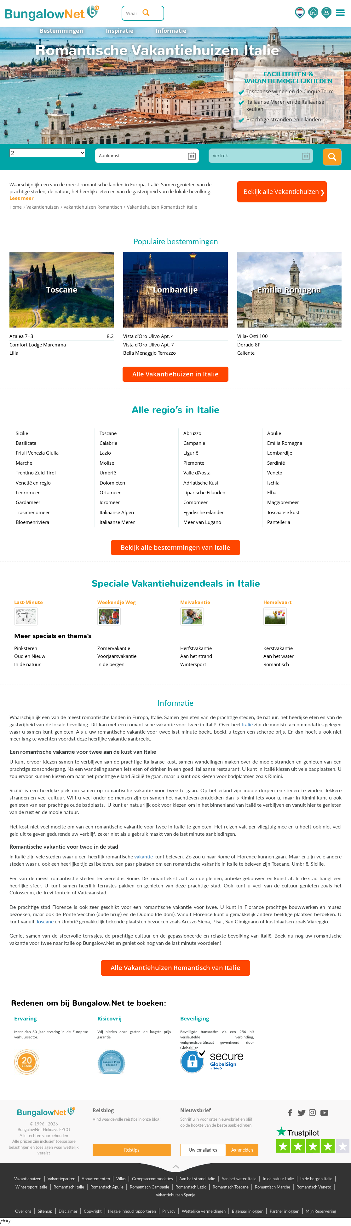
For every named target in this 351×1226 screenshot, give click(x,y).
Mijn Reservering (321, 1211)
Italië (247, 724)
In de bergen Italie (316, 1178)
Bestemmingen (61, 30)
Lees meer (21, 198)
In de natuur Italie (278, 1178)
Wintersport (193, 664)
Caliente (246, 353)
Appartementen (96, 1178)
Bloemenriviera (32, 522)
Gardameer (28, 502)
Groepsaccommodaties (152, 1178)
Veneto (274, 472)
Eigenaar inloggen (247, 1211)
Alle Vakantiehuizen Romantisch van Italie (175, 967)
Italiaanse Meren (117, 522)
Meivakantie (195, 602)
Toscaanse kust (283, 512)
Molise (107, 463)
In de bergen (110, 664)
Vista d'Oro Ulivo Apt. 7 (148, 344)
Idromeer (110, 502)
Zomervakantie (113, 648)
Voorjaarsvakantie (116, 656)
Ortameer (110, 492)
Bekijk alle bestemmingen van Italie (175, 547)
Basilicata (26, 443)
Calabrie (108, 443)
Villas (121, 1178)
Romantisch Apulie (107, 1186)
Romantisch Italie (69, 1186)
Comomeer (195, 502)
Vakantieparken (61, 1178)
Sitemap (45, 1211)
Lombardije (279, 453)
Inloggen (326, 13)
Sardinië (276, 463)
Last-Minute (28, 602)
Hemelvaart (277, 602)
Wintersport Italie (31, 1186)
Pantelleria (278, 522)
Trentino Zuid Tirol (36, 472)
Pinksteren (25, 648)
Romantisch (276, 664)
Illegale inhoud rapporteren (132, 1211)
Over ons (23, 1211)
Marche (24, 463)
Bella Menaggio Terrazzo (149, 353)
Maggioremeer (283, 502)
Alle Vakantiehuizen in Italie (175, 374)
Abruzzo (192, 433)
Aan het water (278, 656)
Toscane (108, 433)
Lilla (13, 353)
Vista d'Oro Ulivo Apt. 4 (148, 336)
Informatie (171, 30)
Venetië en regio (33, 482)
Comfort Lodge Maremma (37, 344)
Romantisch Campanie (149, 1186)
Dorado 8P (249, 344)
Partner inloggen (284, 1211)
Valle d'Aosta (196, 472)
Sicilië (22, 433)
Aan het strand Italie (197, 1178)
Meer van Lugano (202, 522)
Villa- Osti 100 (252, 336)
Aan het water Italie (239, 1178)
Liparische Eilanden (204, 492)
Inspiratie (120, 30)
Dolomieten (112, 482)
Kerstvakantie (278, 648)
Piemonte (193, 463)
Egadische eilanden (204, 512)
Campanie (194, 443)
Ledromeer (28, 492)
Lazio (105, 453)
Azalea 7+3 (21, 336)
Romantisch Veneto (313, 1186)
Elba (271, 492)
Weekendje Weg (116, 602)
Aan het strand (196, 656)
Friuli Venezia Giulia (37, 453)
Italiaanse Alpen (117, 512)
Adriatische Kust (200, 482)
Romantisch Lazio (191, 1186)
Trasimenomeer (33, 512)
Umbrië (108, 472)
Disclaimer (68, 1211)
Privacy (169, 1211)
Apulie (274, 433)
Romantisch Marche (272, 1186)
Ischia (273, 482)
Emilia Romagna (284, 443)
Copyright (93, 1211)
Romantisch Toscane (231, 1186)
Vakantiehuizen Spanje (175, 1194)
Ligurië (190, 453)
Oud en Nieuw (29, 656)
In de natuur (27, 664)
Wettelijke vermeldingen (204, 1211)
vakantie (143, 856)
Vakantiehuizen (27, 1178)
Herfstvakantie (196, 648)
